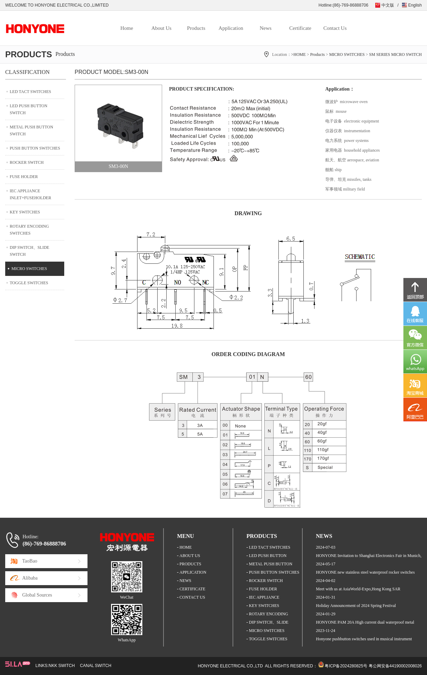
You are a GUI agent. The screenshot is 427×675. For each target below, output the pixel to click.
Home (126, 28)
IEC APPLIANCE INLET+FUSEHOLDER (30, 194)
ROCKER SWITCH (27, 162)
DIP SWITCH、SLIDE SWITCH (29, 251)
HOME (185, 547)
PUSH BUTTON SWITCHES (35, 148)
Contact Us (334, 28)
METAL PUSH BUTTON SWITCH (31, 130)
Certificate (300, 28)
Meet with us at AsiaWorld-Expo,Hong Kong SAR (358, 589)
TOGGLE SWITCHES (29, 282)
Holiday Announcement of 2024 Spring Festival (356, 605)
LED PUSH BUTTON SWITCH (28, 109)
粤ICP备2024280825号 (346, 666)
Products (196, 28)
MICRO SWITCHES (347, 54)
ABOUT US (189, 555)
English (415, 5)
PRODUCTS (190, 564)
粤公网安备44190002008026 (395, 666)
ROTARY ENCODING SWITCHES (29, 230)
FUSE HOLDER (24, 176)
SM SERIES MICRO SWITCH (395, 54)
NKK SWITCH (62, 665)
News (265, 28)
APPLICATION (192, 572)
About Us (161, 28)
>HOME (298, 54)
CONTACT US (192, 597)
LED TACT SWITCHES (30, 91)
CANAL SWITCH (95, 665)
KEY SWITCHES (25, 212)
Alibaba (29, 578)
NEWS (185, 580)
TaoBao (29, 561)
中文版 (388, 5)
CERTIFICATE (192, 589)
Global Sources (37, 595)
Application (231, 28)
